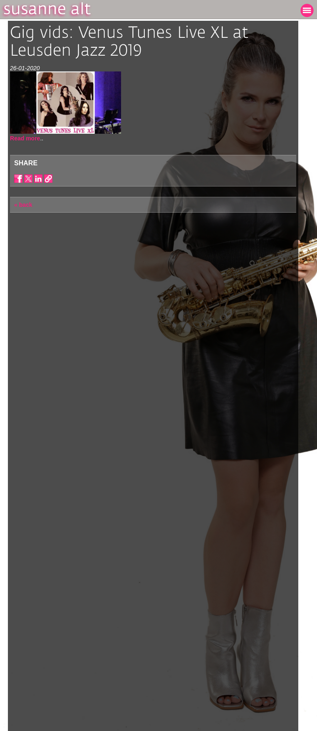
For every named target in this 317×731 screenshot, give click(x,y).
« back (23, 204)
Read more (25, 138)
